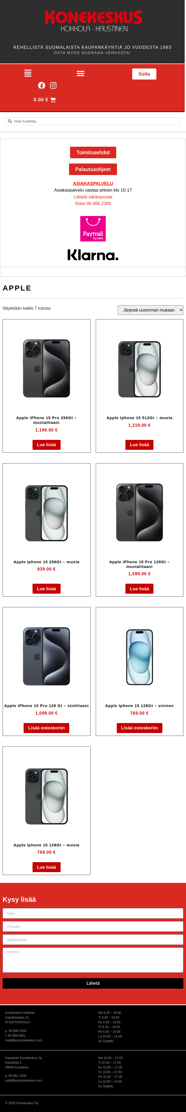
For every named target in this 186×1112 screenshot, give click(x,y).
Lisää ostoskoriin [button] (46, 727)
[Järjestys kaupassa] (150, 310)
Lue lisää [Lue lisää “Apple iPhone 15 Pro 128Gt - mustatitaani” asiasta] (139, 588)
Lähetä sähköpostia (93, 196)
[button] (28, 73)
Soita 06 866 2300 (93, 203)
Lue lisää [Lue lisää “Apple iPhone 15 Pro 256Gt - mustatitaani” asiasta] (46, 444)
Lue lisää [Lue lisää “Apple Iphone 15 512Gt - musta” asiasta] (139, 444)
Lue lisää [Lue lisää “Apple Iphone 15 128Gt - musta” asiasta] (46, 867)
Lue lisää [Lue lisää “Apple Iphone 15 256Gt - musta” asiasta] (46, 588)
